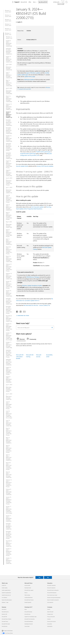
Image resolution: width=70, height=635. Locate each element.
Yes (39, 577)
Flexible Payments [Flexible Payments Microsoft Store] (28, 602)
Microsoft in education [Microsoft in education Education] (51, 585)
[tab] (21, 339)
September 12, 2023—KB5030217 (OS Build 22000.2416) (9, 155)
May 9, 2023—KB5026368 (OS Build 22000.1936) (9, 224)
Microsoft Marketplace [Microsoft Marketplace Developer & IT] (29, 621)
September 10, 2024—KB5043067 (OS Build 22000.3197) (9, 51)
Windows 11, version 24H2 (8, 20)
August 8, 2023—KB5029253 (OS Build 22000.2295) (9, 173)
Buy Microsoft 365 (43, 2)
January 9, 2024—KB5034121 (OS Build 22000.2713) (9, 114)
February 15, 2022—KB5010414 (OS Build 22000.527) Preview (9, 483)
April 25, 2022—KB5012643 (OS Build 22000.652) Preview (8, 449)
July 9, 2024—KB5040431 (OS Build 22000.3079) (9, 67)
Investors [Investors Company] (49, 619)
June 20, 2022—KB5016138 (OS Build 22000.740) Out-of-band (9, 414)
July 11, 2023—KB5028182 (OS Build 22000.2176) (9, 190)
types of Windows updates (33, 73)
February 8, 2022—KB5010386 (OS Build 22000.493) (8, 492)
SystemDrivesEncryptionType (28, 153)
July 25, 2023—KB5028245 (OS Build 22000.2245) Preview (9, 181)
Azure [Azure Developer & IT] (26, 609)
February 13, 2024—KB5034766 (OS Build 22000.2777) (9, 106)
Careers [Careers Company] (48, 609)
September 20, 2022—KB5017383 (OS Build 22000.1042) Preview (9, 353)
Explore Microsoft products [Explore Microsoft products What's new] (7, 600)
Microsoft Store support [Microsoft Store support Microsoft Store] (29, 590)
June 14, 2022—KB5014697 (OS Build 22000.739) (8, 423)
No (48, 577)
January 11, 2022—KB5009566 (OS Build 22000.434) (8, 518)
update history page (29, 76)
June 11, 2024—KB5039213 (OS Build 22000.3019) (9, 75)
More (34, 2)
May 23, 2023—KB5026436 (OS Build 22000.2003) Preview (9, 216)
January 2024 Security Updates (45, 166)
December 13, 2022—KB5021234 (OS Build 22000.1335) (9, 301)
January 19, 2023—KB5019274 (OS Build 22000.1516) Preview (9, 285)
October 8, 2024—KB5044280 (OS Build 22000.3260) (9, 43)
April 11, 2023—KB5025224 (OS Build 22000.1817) (9, 241)
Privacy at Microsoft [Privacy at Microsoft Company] (51, 616)
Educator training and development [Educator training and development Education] (53, 597)
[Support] (17, 2)
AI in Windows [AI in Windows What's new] (4, 597)
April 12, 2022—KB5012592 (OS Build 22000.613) (8, 457)
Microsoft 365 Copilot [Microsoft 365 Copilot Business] (6, 623)
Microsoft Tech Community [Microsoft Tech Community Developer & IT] (29, 619)
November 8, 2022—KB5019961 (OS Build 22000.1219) (9, 318)
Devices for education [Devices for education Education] (51, 587)
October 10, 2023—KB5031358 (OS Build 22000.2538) (9, 138)
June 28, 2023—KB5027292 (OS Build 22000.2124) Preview (9, 199)
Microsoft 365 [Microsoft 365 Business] (4, 616)
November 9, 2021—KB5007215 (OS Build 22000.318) (9, 543)
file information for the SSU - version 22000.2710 (37, 305)
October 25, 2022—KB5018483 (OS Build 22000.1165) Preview (9, 327)
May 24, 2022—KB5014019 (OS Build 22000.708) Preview (8, 432)
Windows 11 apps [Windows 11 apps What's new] (5, 602)
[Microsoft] (7, 2)
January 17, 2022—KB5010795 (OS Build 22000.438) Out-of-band (9, 510)
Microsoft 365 (24, 2)
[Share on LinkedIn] (20, 311)
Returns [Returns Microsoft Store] (26, 592)
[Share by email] (23, 311)
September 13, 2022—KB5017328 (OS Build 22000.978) (8, 362)
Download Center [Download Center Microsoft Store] (28, 587)
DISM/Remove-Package (32, 277)
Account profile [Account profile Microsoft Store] (27, 585)
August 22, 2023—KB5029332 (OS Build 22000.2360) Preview (9, 164)
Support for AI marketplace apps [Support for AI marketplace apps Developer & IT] (30, 616)
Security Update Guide (22, 166)
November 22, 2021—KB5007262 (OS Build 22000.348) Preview (8, 535)
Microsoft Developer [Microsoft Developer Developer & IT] (28, 611)
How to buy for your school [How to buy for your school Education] (52, 595)
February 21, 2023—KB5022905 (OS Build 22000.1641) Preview (9, 267)
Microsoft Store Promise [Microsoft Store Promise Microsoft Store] (29, 600)
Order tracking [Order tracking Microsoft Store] (27, 595)
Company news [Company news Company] (50, 614)
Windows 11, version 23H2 (8, 24)
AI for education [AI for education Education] (50, 602)
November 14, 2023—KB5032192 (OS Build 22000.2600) (9, 130)
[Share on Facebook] (17, 311)
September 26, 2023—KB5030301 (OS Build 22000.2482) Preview (9, 147)
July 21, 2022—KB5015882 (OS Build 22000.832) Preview (9, 388)
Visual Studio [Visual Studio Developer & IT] (27, 626)
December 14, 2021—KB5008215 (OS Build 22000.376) (8, 526)
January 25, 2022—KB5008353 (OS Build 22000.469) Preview (8, 500)
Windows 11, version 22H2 (8, 29)
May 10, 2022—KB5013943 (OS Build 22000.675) (8, 440)
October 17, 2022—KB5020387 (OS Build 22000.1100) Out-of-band (9, 336)
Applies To (19, 22)
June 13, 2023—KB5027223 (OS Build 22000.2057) (9, 207)
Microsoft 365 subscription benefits (19, 356)
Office (30, 2)
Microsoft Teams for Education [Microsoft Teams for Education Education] (53, 590)
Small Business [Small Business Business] (4, 626)
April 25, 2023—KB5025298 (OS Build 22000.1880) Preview (9, 233)
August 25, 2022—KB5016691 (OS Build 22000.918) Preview (8, 371)
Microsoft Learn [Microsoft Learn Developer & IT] (27, 614)
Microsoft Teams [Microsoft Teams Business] (5, 621)
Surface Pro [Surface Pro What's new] (4, 585)
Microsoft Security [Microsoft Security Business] (5, 611)
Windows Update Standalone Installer (32, 285)
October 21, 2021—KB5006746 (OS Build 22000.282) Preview (9, 552)
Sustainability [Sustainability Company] (49, 626)
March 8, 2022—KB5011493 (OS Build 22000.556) (8, 474)
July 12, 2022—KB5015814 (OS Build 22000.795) (9, 396)
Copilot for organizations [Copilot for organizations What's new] (6, 592)
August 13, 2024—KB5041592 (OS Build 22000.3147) (9, 59)
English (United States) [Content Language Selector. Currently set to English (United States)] (8, 630)
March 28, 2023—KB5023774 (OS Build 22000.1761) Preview (9, 250)
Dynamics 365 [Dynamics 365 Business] (4, 614)
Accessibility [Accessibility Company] (49, 623)
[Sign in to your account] (66, 2)
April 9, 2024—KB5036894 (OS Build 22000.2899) (9, 91)
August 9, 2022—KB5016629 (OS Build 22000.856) (8, 379)
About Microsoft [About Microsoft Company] (50, 611)
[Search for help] (62, 2)
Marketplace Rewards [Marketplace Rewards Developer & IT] (29, 623)
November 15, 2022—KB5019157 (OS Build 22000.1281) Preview (9, 310)
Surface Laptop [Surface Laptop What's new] (4, 587)
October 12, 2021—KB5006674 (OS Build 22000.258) (9, 560)
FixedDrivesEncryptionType (43, 151)
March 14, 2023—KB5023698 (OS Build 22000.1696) (9, 259)
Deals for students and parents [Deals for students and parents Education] (53, 600)
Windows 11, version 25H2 (8, 15)
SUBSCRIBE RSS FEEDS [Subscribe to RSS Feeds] (23, 315)
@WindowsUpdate (29, 79)
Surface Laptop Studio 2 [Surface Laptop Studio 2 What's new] (6, 590)
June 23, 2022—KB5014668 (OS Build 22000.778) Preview (8, 405)
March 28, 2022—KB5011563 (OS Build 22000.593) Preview (8, 466)
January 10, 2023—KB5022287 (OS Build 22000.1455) (9, 293)
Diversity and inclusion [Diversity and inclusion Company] (51, 621)
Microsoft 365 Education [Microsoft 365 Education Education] (51, 592)
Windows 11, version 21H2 (8, 34)
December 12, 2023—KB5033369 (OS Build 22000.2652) (9, 122)
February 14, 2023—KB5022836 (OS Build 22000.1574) (9, 276)
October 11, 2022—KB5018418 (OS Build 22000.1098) (9, 345)
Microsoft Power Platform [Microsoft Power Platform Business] (6, 619)
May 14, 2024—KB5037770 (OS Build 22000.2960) (9, 83)
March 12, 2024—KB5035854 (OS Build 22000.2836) (9, 98)
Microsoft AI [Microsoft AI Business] (4, 609)
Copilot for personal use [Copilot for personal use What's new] (6, 595)
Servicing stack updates (37, 207)
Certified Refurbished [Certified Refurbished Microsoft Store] (28, 597)
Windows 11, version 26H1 (8, 11)
